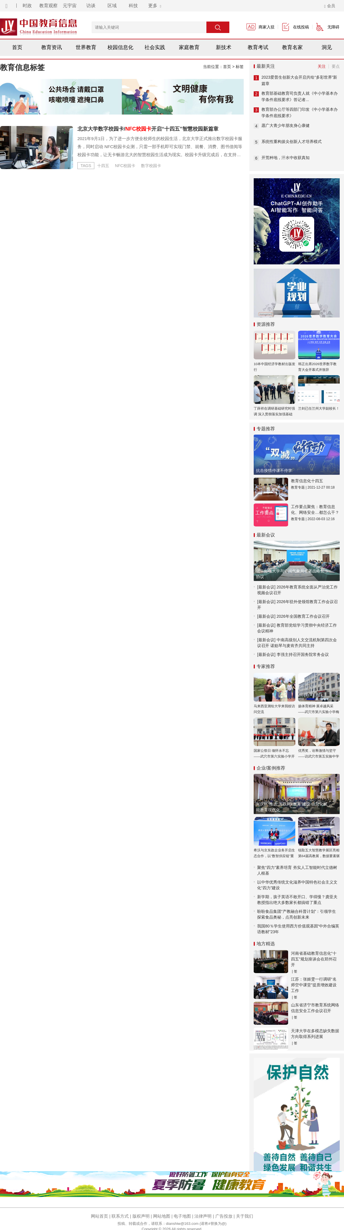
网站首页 (99, 1216)
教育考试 (258, 47)
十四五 (103, 165)
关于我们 (244, 1216)
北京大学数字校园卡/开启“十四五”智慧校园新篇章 (147, 129)
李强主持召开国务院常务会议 (303, 654)
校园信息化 (120, 47)
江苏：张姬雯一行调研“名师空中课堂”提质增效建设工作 (314, 985)
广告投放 (223, 1216)
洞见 (327, 47)
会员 (329, 5)
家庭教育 (189, 47)
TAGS (86, 165)
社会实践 (154, 47)
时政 (27, 5)
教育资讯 (51, 47)
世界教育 (86, 47)
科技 (133, 5)
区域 (112, 5)
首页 (17, 47)
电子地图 (182, 1216)
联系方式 (120, 1216)
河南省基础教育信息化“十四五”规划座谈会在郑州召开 (314, 959)
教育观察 (48, 5)
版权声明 (141, 1216)
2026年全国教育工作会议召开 (303, 616)
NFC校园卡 (125, 165)
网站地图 (161, 1216)
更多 (154, 5)
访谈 (90, 5)
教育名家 (292, 47)
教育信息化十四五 (307, 481)
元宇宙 (70, 5)
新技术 (223, 47)
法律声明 (203, 1216)
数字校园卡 (151, 165)
